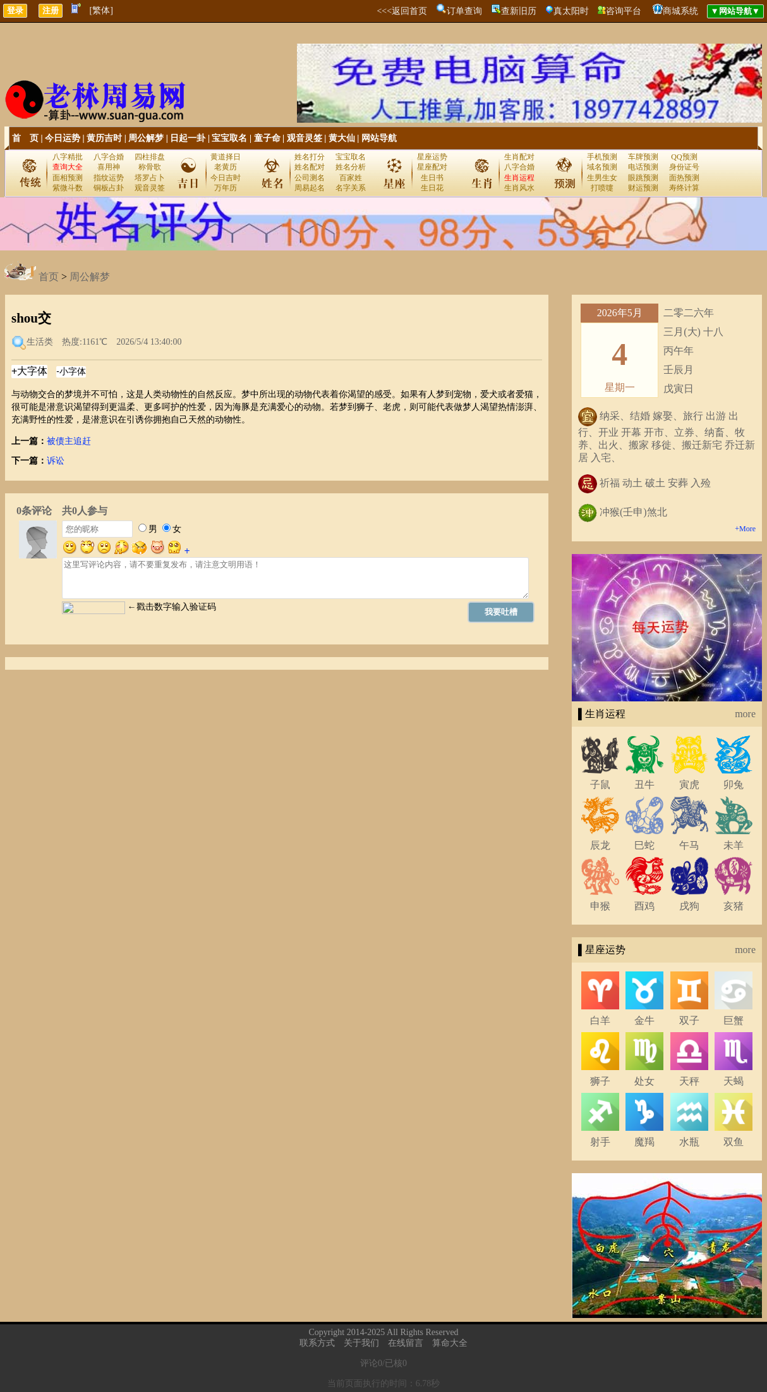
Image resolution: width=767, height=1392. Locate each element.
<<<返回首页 (402, 11)
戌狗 (689, 906)
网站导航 (379, 138)
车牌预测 (643, 156)
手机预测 (602, 156)
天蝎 (733, 1081)
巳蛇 (644, 845)
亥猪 (733, 906)
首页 (49, 276)
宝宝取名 (229, 138)
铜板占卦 (109, 187)
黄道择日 (225, 156)
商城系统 (680, 11)
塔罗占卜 (150, 177)
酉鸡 (644, 906)
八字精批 (67, 156)
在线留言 (405, 1343)
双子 (689, 1020)
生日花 (432, 187)
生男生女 (602, 177)
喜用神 (108, 167)
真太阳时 (571, 11)
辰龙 (600, 845)
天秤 (689, 1081)
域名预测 (602, 167)
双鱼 (733, 1141)
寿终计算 (684, 187)
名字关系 (350, 187)
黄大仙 (342, 138)
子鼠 (600, 784)
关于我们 (361, 1343)
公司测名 (309, 177)
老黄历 (225, 167)
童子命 (267, 138)
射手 (600, 1141)
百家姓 (350, 177)
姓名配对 (309, 167)
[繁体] (101, 10)
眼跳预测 (643, 177)
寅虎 (689, 784)
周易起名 (309, 187)
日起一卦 (187, 138)
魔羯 (644, 1141)
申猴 (600, 906)
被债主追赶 (69, 441)
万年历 (225, 187)
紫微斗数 (67, 187)
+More (745, 528)
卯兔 (733, 784)
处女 (644, 1081)
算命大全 (450, 1343)
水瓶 (689, 1141)
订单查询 (464, 11)
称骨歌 (149, 167)
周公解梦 (146, 138)
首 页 (25, 138)
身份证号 (684, 167)
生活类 (40, 342)
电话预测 (643, 167)
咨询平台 (623, 11)
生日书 (432, 177)
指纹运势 (109, 177)
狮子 (600, 1081)
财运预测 (643, 187)
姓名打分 (309, 156)
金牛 (644, 1020)
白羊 (600, 1020)
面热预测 (684, 177)
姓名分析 (350, 167)
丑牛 (644, 784)
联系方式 (317, 1343)
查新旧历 (518, 11)
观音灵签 (304, 138)
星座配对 (432, 167)
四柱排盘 (150, 156)
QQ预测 (684, 156)
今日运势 (62, 138)
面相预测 (67, 177)
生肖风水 (519, 187)
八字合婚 (109, 156)
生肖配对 (519, 156)
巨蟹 (733, 1020)
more (745, 713)
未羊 (733, 845)
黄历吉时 (104, 138)
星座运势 (432, 156)
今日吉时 (225, 177)
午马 (689, 845)
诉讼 (55, 460)
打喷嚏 (602, 187)
